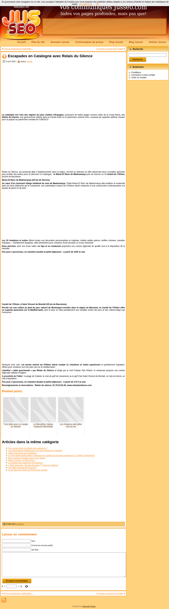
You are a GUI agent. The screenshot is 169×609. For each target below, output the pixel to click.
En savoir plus (85, 4)
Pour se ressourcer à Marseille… (18, 49)
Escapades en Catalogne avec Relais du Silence (50, 56)
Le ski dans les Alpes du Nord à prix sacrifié (27, 470)
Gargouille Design (89, 606)
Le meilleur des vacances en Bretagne (25, 463)
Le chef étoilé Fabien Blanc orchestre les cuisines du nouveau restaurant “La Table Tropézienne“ (51, 455)
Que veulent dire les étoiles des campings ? (27, 448)
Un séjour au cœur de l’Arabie (109, 49)
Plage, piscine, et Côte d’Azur (21, 460)
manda (29, 61)
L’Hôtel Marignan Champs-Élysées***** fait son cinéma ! (33, 465)
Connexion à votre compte (143, 75)
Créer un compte (138, 77)
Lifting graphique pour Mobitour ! (22, 453)
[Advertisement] (63, 88)
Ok (97, 4)
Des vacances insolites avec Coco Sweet (26, 458)
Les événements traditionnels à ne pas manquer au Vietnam (35, 450)
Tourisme (20, 524)
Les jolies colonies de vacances (22, 468)
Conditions (136, 72)
